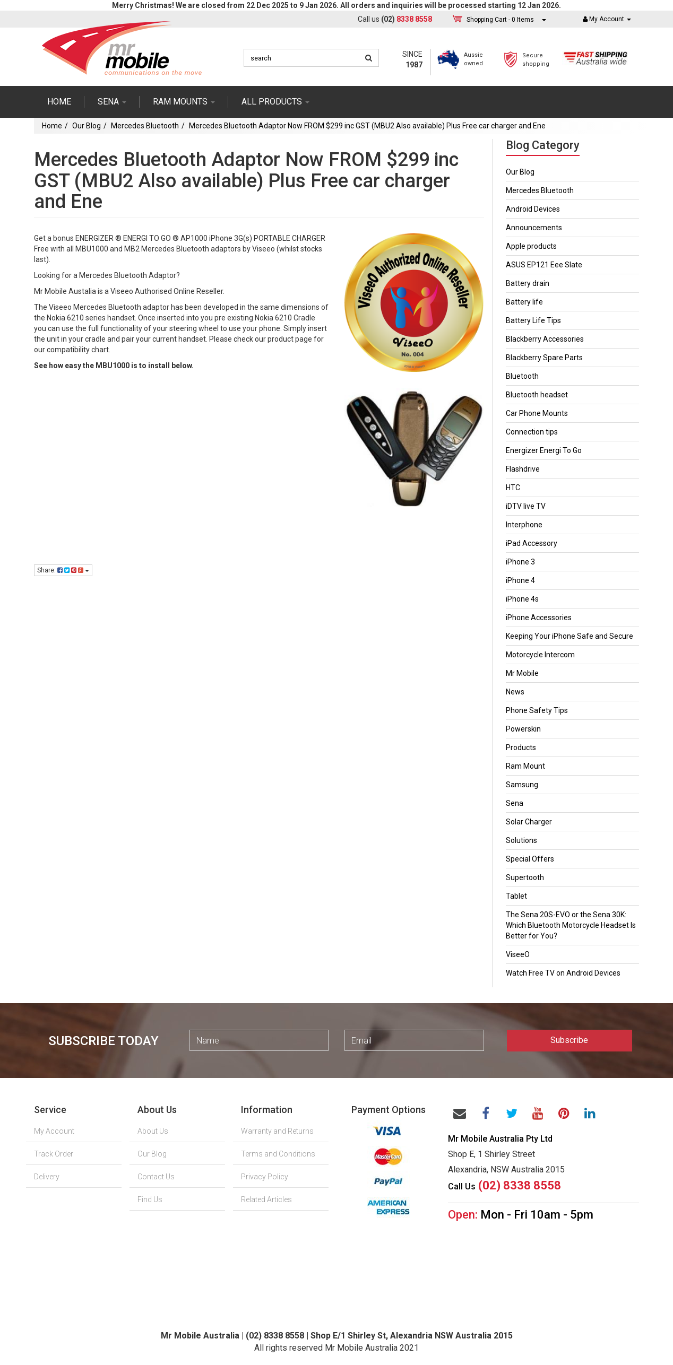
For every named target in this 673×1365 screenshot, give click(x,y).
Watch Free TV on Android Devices (563, 973)
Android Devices (533, 209)
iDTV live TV (526, 506)
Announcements (534, 227)
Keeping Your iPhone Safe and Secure (569, 636)
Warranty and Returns (277, 1131)
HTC (513, 487)
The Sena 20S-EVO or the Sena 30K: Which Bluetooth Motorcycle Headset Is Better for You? (571, 925)
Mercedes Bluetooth (145, 125)
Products (521, 747)
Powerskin (523, 729)
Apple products (531, 246)
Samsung (522, 784)
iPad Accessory (531, 543)
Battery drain (527, 283)
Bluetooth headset (537, 394)
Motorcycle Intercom (540, 654)
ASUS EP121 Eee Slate (544, 264)
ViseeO (518, 954)
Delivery (46, 1176)
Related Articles (266, 1199)
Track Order (53, 1154)
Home (59, 102)
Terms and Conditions (278, 1154)
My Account (54, 1131)
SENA (112, 102)
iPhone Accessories (539, 617)
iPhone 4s (522, 599)
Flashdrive (523, 469)
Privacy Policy (264, 1176)
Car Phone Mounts (537, 413)
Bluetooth (522, 376)
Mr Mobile (522, 673)
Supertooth (525, 877)
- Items (500, 19)
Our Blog (86, 125)
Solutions (521, 840)
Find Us (149, 1199)
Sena (514, 803)
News (515, 692)
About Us (152, 1131)
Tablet (516, 896)
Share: (63, 570)
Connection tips (532, 432)
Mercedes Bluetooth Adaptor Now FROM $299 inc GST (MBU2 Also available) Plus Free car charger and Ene (367, 125)
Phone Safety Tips (537, 710)
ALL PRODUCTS (275, 102)
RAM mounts (184, 102)
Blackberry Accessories (545, 339)
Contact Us (156, 1176)
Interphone (524, 524)
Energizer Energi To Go (544, 450)
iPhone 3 (520, 562)
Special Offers (530, 859)
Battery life (524, 302)
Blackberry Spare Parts (544, 357)
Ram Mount (525, 766)
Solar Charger (529, 822)
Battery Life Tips (533, 320)
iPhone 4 (520, 580)
